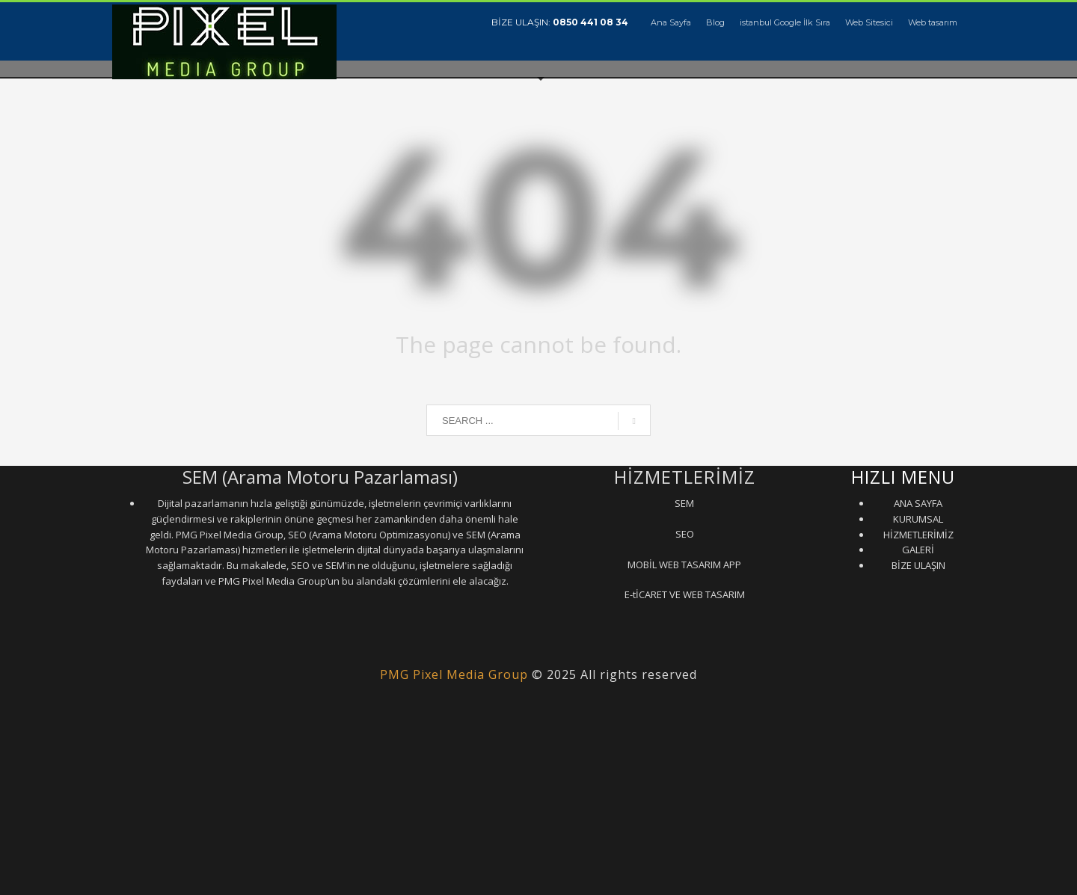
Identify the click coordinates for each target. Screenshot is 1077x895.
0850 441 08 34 (590, 22)
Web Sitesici (869, 22)
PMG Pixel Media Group (454, 674)
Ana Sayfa (671, 22)
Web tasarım (932, 22)
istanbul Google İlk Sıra (785, 22)
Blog (715, 22)
